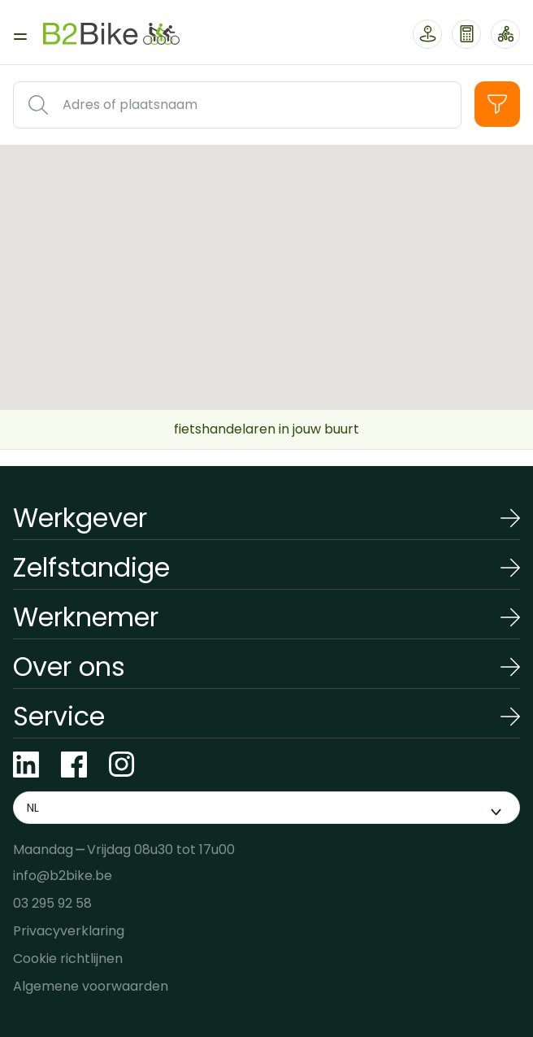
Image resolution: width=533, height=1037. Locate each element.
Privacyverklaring (68, 931)
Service (59, 716)
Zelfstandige (91, 567)
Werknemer (85, 617)
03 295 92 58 (52, 903)
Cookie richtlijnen (68, 958)
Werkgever (80, 517)
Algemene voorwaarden (90, 986)
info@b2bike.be (62, 875)
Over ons (69, 666)
